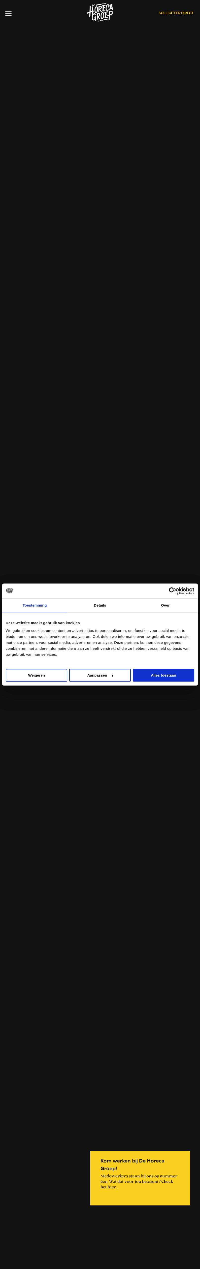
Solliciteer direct (176, 13)
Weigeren (36, 675)
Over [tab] (165, 605)
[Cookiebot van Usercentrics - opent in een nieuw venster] (172, 591)
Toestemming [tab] (35, 605)
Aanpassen (100, 675)
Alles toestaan (163, 675)
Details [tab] (100, 605)
